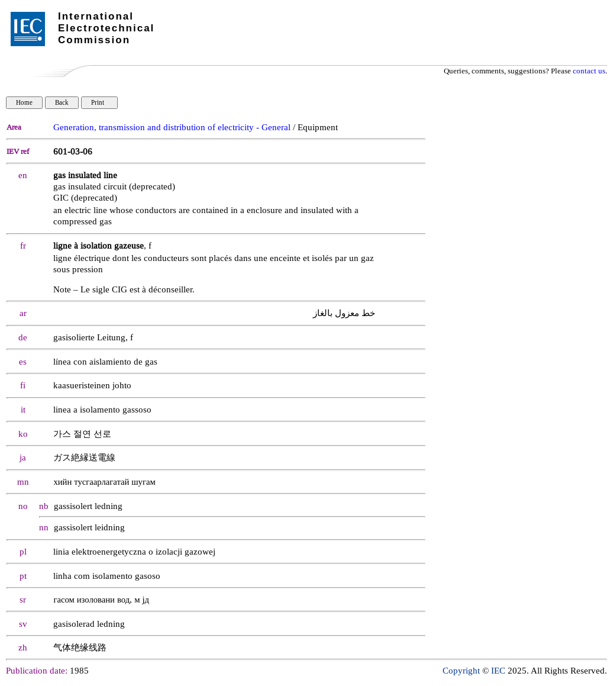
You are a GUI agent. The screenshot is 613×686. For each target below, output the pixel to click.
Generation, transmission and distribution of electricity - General (172, 127)
